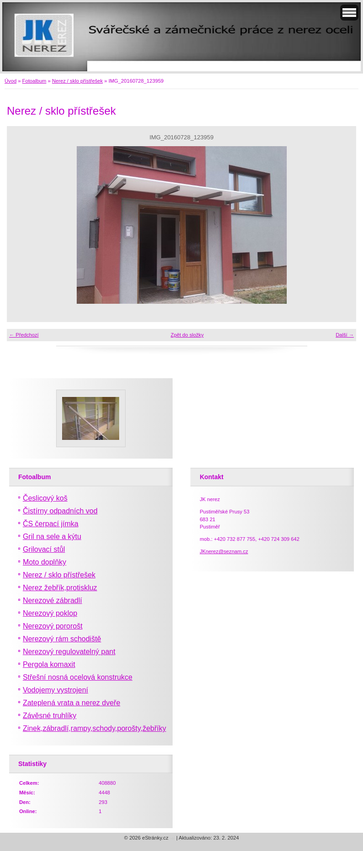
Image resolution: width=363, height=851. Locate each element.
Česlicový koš (45, 498)
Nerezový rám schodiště (62, 639)
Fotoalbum (34, 81)
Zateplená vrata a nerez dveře (71, 703)
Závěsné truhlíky (49, 715)
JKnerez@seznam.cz (224, 551)
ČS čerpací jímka (51, 524)
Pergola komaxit (49, 664)
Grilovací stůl (44, 549)
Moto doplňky (44, 562)
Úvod (10, 81)
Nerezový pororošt (53, 626)
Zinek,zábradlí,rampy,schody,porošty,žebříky (94, 728)
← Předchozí (24, 335)
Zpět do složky (187, 335)
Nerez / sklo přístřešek (77, 81)
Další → (345, 335)
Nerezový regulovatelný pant (69, 651)
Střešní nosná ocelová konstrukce (77, 677)
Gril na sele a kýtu (52, 536)
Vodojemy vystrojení (55, 690)
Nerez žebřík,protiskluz (60, 588)
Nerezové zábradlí (52, 600)
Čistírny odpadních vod (60, 511)
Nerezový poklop (50, 613)
